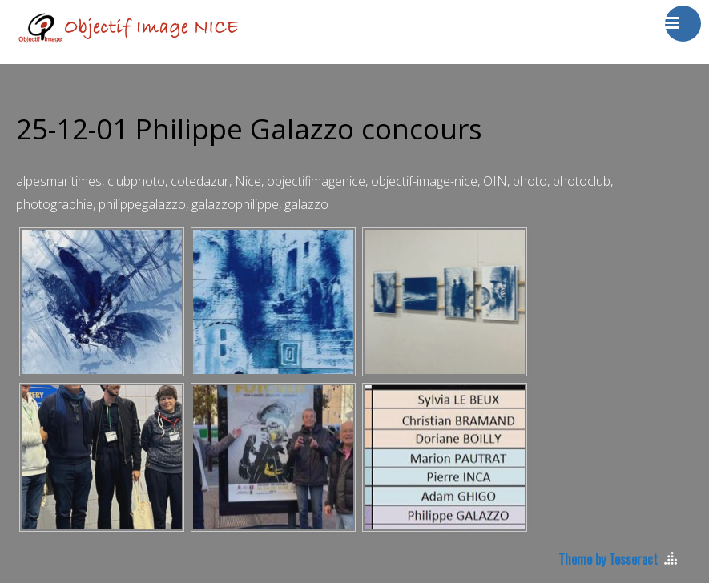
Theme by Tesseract (608, 559)
